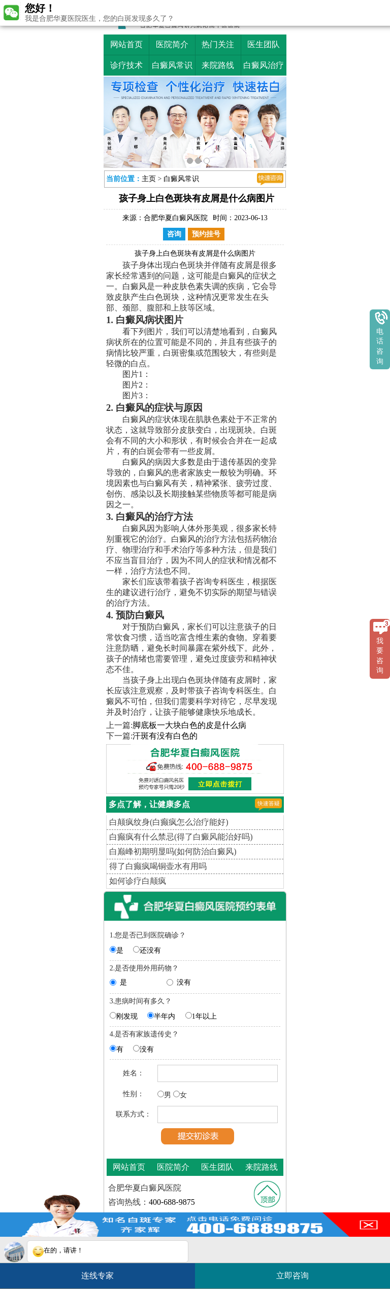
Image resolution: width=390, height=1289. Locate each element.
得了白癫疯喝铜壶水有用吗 (158, 866)
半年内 (164, 1016)
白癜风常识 (172, 65)
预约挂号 (206, 234)
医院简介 (172, 44)
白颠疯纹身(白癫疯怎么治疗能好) (169, 822)
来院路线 (218, 65)
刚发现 (127, 1016)
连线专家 (97, 1275)
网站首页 (126, 44)
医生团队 (263, 44)
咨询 (174, 234)
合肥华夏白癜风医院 (176, 218)
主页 (149, 179)
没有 (184, 982)
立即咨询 (297, 1271)
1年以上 (204, 1016)
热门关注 (218, 44)
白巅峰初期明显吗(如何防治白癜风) (173, 851)
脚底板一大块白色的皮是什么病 (189, 725)
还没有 (150, 950)
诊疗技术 (126, 65)
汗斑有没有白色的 (165, 735)
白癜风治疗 (263, 65)
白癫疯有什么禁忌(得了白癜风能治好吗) (181, 836)
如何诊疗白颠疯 (137, 881)
